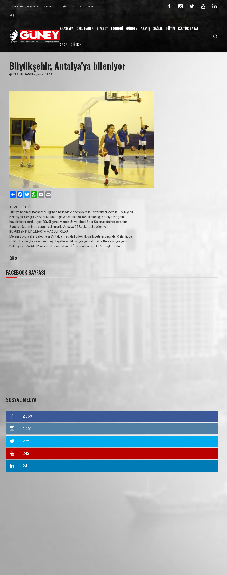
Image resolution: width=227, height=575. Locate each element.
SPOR (64, 44)
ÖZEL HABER (85, 28)
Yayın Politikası (82, 6)
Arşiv (12, 15)
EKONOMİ (117, 28)
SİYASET (102, 28)
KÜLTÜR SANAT (188, 28)
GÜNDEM (132, 28)
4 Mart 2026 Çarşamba (23, 6)
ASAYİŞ (145, 28)
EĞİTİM (170, 28)
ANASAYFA (66, 28)
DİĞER (75, 44)
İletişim (62, 6)
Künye (47, 6)
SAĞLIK (158, 28)
